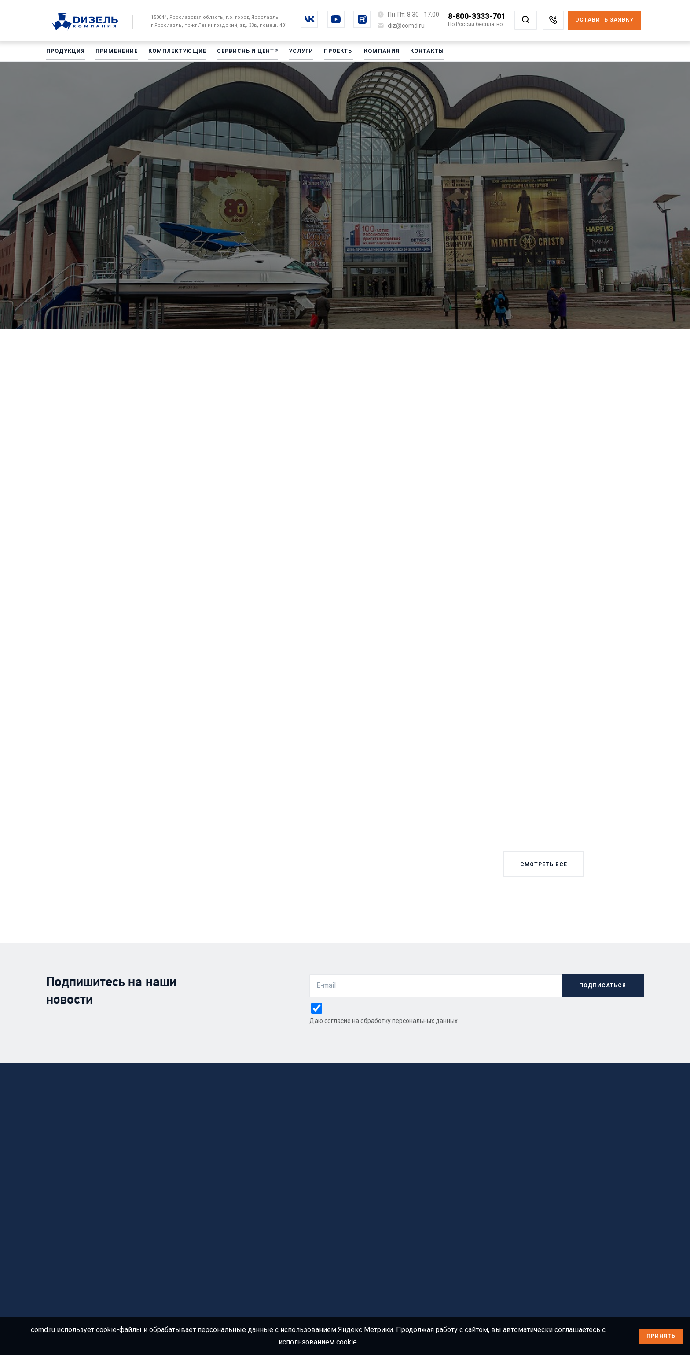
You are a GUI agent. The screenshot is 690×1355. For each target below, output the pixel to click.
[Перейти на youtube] (336, 19)
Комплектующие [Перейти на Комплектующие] (176, 52)
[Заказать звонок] (553, 20)
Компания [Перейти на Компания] (379, 52)
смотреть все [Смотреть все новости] (543, 864)
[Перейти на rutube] (362, 19)
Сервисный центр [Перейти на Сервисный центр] (246, 52)
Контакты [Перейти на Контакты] (425, 52)
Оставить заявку (604, 20)
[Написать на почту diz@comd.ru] (406, 25)
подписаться (602, 985)
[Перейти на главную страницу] (89, 22)
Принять (660, 1336)
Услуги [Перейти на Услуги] (299, 52)
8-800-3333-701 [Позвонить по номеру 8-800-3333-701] (477, 16)
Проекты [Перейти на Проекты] (337, 52)
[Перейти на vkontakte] (309, 19)
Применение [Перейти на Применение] (116, 52)
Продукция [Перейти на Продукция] (65, 52)
